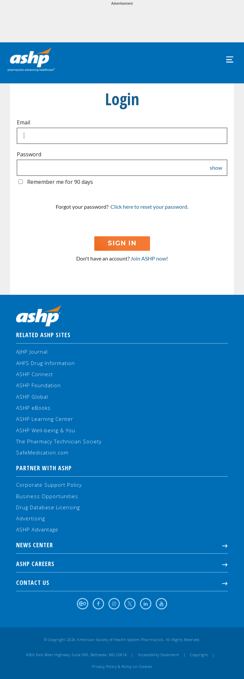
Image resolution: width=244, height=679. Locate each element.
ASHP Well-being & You (45, 430)
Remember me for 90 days (60, 182)
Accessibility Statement (158, 654)
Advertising (30, 518)
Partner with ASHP (44, 468)
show (216, 167)
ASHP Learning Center (44, 418)
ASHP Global (32, 396)
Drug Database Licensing (48, 507)
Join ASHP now (148, 258)
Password (29, 154)
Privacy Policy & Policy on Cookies (122, 666)
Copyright (199, 654)
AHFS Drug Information (45, 363)
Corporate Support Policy (49, 484)
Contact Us (122, 582)
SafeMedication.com (42, 452)
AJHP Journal (32, 351)
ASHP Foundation (38, 385)
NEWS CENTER (122, 545)
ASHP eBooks (33, 407)
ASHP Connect (34, 374)
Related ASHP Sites (43, 335)
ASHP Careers (122, 564)
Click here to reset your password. (149, 206)
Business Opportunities (47, 496)
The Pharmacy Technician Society (59, 441)
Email (23, 122)
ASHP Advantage (37, 529)
